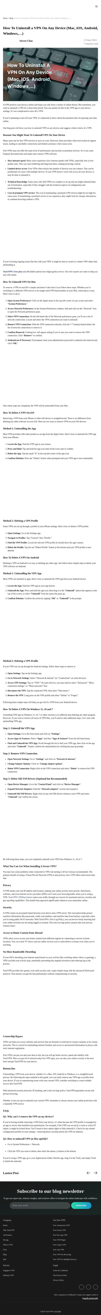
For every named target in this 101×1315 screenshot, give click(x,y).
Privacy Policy (58, 1280)
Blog (11, 18)
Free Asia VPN (58, 1250)
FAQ (5, 1250)
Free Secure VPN (59, 1230)
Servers (6, 1265)
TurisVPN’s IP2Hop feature (20, 897)
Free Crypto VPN (59, 1245)
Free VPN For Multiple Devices (65, 1259)
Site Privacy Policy (60, 1275)
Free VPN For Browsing (62, 1254)
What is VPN (8, 1245)
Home (5, 18)
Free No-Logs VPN (60, 1235)
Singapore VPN (8, 1270)
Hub (4, 1259)
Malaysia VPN (8, 1275)
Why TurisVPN (8, 1230)
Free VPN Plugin (59, 1240)
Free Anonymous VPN (61, 1225)
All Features (7, 1235)
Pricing (5, 1240)
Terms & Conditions (60, 1270)
